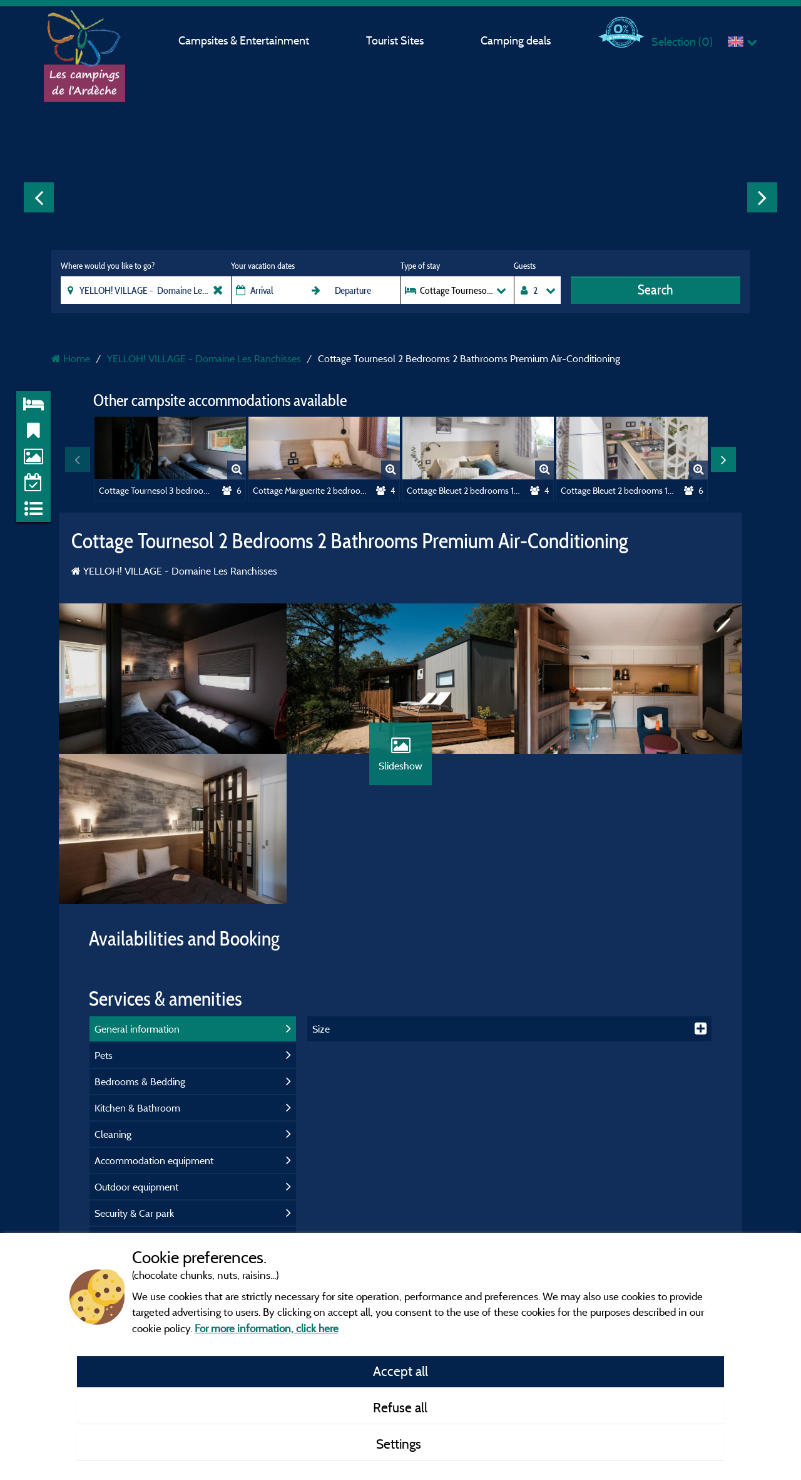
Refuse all (400, 1407)
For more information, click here (267, 1328)
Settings (400, 1444)
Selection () (682, 41)
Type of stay (420, 265)
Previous (39, 197)
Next (762, 197)
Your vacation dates (263, 265)
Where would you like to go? (108, 265)
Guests (525, 265)
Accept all (400, 1371)
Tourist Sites (395, 40)
